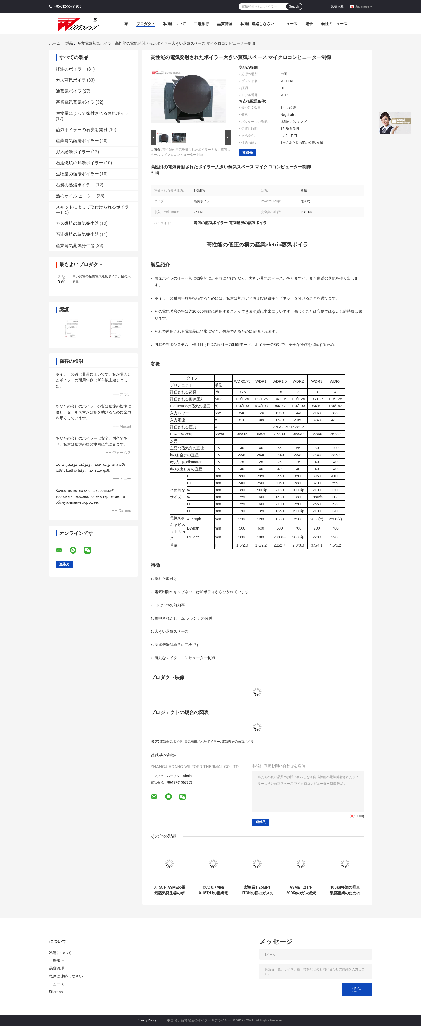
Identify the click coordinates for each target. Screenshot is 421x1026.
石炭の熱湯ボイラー (75, 184)
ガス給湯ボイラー (73, 151)
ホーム (54, 43)
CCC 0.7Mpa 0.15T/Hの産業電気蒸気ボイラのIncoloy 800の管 (213, 890)
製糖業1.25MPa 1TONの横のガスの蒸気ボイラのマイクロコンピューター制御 (257, 890)
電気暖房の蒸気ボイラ (238, 741)
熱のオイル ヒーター (76, 196)
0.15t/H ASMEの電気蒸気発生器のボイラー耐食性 (169, 890)
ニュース (289, 24)
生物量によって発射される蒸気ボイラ (92, 113)
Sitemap (56, 992)
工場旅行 (201, 24)
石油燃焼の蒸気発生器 (77, 234)
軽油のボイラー (71, 69)
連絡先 (247, 153)
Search (294, 6)
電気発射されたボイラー (202, 741)
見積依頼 (337, 6)
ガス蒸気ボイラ (71, 80)
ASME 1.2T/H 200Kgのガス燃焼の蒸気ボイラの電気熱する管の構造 (301, 890)
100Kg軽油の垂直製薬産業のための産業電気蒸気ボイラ (345, 890)
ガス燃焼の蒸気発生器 (77, 223)
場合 (309, 24)
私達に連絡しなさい (257, 24)
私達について (174, 24)
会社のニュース (334, 24)
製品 (69, 43)
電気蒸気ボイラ (171, 741)
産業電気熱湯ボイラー (77, 140)
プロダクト (145, 24)
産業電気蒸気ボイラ (94, 43)
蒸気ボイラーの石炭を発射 (81, 129)
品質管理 (224, 24)
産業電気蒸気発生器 (75, 245)
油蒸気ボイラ (69, 91)
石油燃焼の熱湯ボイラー (79, 162)
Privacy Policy (146, 1020)
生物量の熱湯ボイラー (77, 173)
